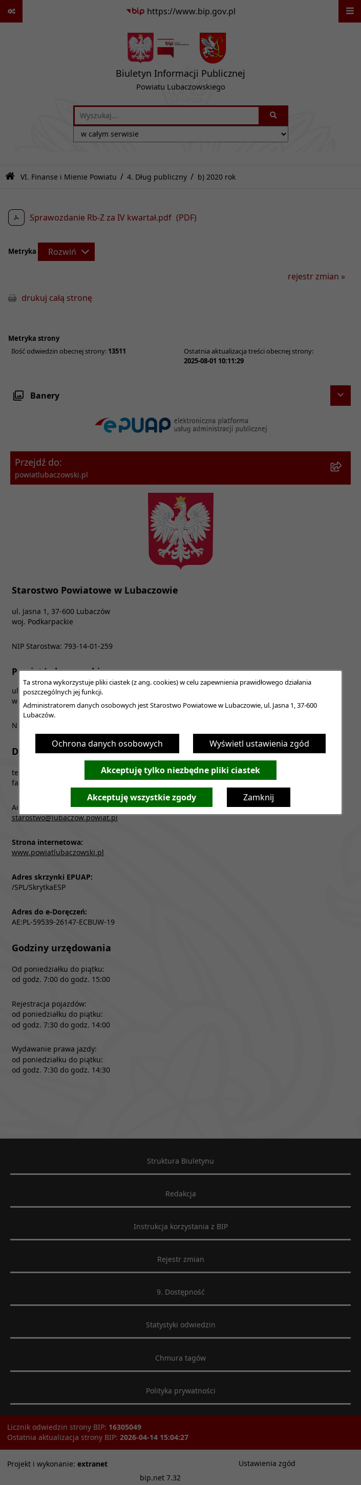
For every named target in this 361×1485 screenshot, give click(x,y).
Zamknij (258, 797)
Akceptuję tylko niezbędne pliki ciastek (180, 770)
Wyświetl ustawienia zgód (259, 743)
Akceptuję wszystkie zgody (141, 797)
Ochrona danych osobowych (107, 743)
